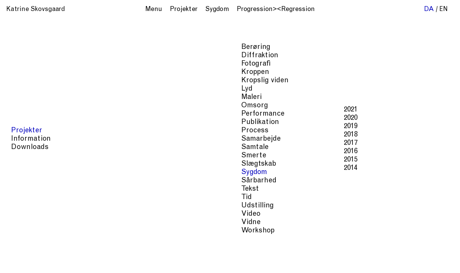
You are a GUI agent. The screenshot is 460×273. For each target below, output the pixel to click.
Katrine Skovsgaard (35, 9)
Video (251, 243)
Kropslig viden (395, 227)
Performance (261, 235)
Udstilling (416, 235)
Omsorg (431, 227)
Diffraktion (326, 227)
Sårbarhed (351, 235)
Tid (393, 235)
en (443, 9)
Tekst (377, 235)
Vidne (272, 243)
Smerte (295, 235)
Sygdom (321, 235)
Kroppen (358, 227)
